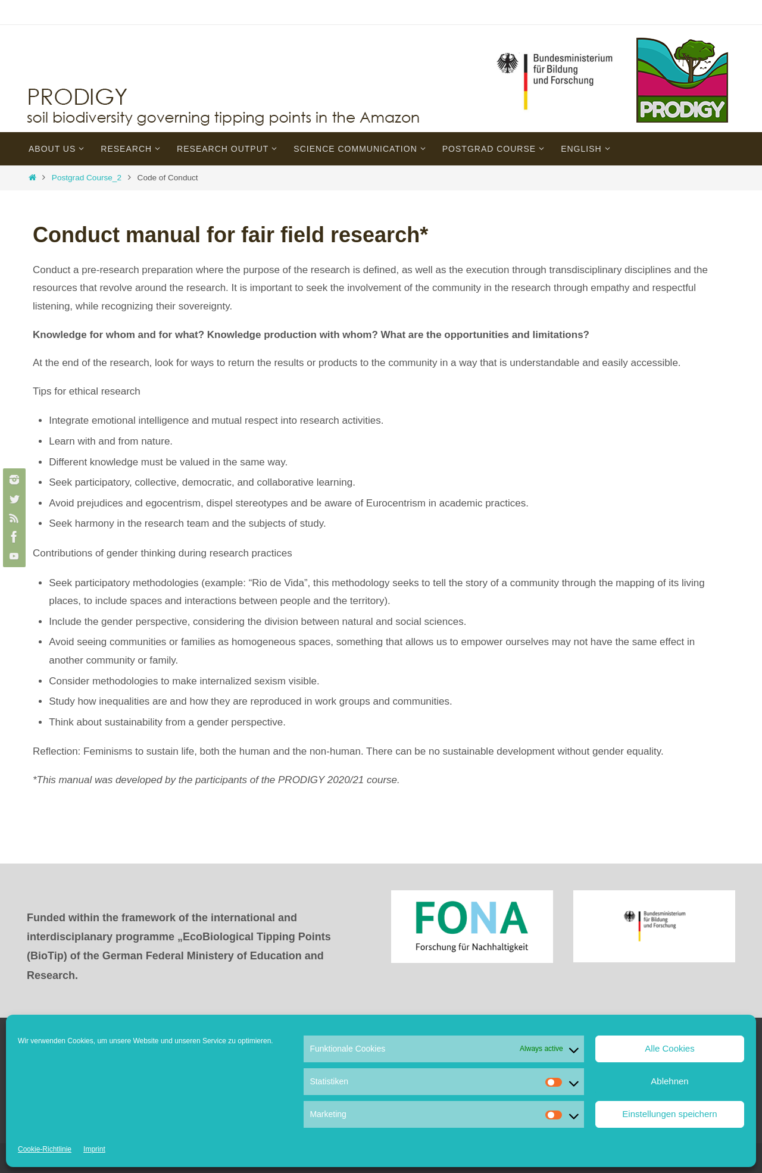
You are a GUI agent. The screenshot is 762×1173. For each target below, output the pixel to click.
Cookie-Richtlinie (44, 1149)
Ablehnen (669, 1081)
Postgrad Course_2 (86, 177)
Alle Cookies (669, 1048)
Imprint (94, 1149)
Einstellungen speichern (669, 1114)
